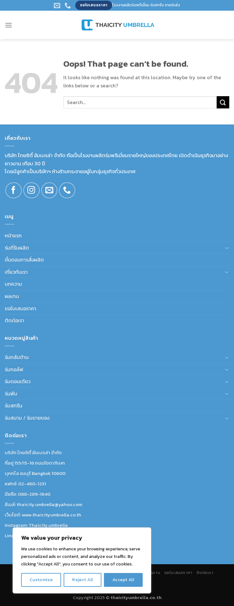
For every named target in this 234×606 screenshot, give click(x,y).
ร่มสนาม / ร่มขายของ (27, 417)
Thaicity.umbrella (48, 525)
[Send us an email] (49, 190)
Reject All (82, 579)
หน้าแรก (13, 235)
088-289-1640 (34, 494)
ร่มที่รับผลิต (17, 247)
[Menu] (8, 25)
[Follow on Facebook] (13, 190)
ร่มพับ (11, 393)
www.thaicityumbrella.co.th (51, 514)
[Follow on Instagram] (31, 190)
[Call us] (67, 190)
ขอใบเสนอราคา (20, 308)
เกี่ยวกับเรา (16, 272)
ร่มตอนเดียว (18, 381)
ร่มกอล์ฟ (14, 369)
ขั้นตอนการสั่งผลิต (24, 259)
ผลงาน (12, 296)
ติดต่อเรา (14, 320)
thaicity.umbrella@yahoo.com (49, 504)
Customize (41, 579)
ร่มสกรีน (13, 405)
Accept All (123, 579)
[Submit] (223, 102)
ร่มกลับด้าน (17, 357)
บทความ (13, 284)
